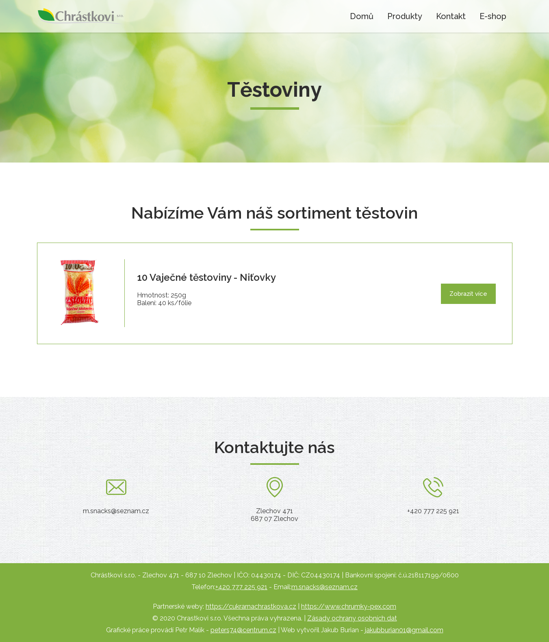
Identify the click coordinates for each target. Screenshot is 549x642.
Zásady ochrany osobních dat (352, 618)
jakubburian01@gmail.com (404, 630)
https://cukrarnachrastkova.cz (251, 606)
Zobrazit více (468, 293)
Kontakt (451, 16)
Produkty (404, 16)
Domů (361, 16)
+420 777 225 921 (241, 587)
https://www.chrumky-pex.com (348, 606)
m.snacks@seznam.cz (324, 587)
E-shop (493, 16)
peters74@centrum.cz (243, 630)
